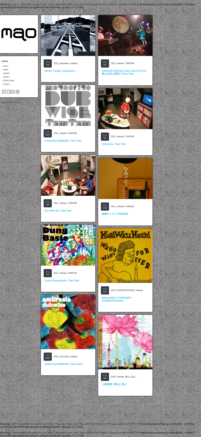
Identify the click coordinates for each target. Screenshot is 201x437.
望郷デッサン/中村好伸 (138, 213)
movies (30, 77)
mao (27, 102)
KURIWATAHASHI (149, 290)
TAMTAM (153, 63)
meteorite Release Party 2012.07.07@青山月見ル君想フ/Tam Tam (147, 72)
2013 (79, 63)
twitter (32, 92)
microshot (88, 356)
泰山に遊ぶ (154, 376)
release (30, 73)
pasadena (88, 63)
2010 (136, 290)
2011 (136, 206)
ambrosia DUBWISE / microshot (87, 364)
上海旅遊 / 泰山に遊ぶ (137, 384)
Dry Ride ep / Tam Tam (81, 210)
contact (30, 84)
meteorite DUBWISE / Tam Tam (86, 140)
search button (41, 92)
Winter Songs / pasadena (83, 70)
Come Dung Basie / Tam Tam (85, 280)
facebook (36, 92)
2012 (136, 63)
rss (27, 92)
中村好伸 (153, 206)
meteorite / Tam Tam (137, 144)
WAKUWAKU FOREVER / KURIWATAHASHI (140, 299)
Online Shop (32, 80)
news (29, 66)
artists (29, 69)
